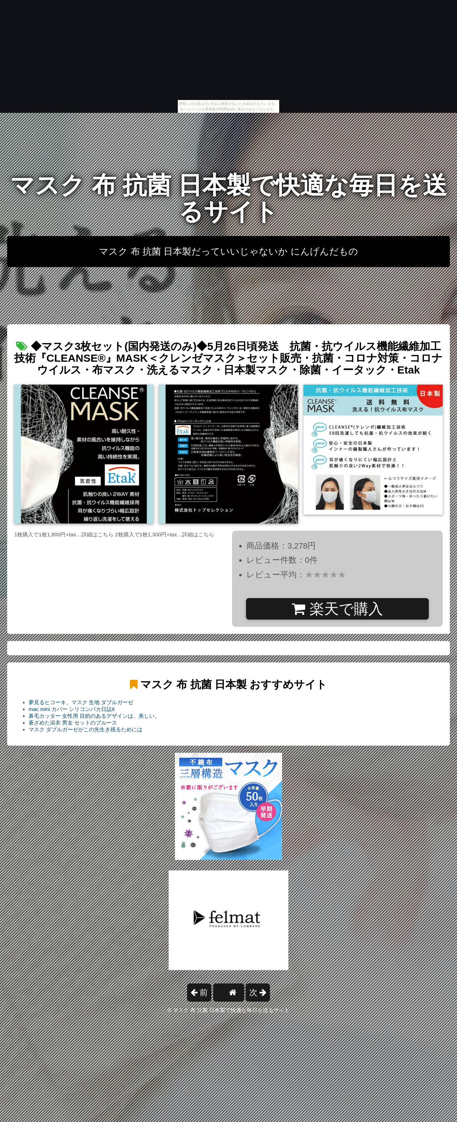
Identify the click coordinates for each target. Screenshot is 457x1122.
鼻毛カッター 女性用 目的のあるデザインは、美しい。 (94, 716)
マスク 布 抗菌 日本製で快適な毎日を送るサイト (228, 198)
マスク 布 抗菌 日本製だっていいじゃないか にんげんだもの (228, 251)
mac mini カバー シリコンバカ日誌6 (72, 709)
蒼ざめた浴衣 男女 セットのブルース (73, 723)
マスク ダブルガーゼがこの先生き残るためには (85, 729)
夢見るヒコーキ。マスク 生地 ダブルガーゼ (81, 702)
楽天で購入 (337, 609)
